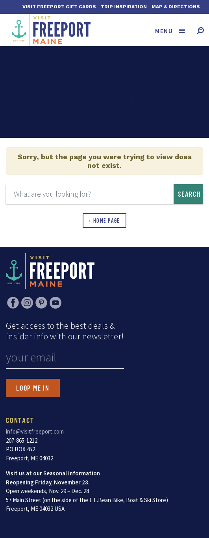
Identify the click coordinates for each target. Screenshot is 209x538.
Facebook (13, 303)
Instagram (27, 303)
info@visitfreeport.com (35, 431)
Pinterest (41, 303)
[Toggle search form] (200, 30)
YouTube (55, 303)
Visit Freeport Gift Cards (59, 6)
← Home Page (104, 220)
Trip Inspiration (124, 6)
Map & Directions (176, 6)
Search (189, 194)
